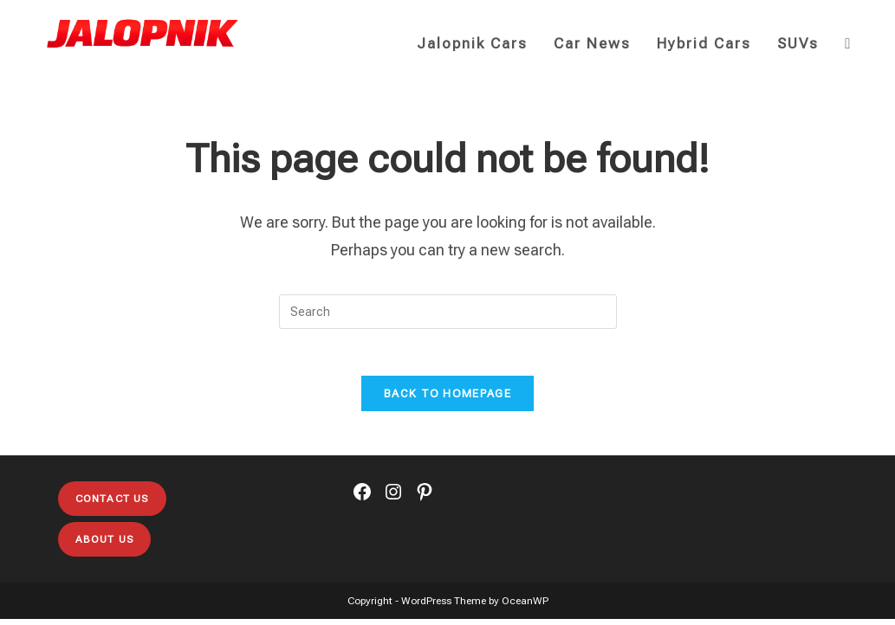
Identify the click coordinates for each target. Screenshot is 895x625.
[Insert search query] (448, 311)
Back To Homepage (447, 399)
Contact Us (112, 505)
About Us (104, 545)
